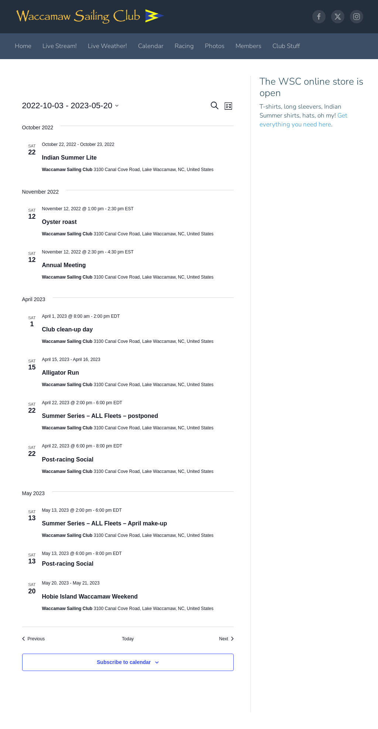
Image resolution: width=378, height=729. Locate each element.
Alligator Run (60, 372)
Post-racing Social (68, 459)
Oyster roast (59, 222)
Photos (214, 46)
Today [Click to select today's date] (128, 638)
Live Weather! (107, 46)
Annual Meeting (64, 265)
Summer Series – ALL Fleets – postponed (100, 416)
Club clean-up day (67, 329)
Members (248, 46)
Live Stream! (59, 46)
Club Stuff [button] (286, 46)
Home (23, 46)
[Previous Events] (33, 639)
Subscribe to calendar (124, 662)
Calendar (151, 46)
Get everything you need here (303, 120)
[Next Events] (226, 639)
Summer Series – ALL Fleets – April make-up (104, 523)
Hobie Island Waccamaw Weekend (90, 596)
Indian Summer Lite (69, 157)
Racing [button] (184, 46)
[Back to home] (90, 16)
